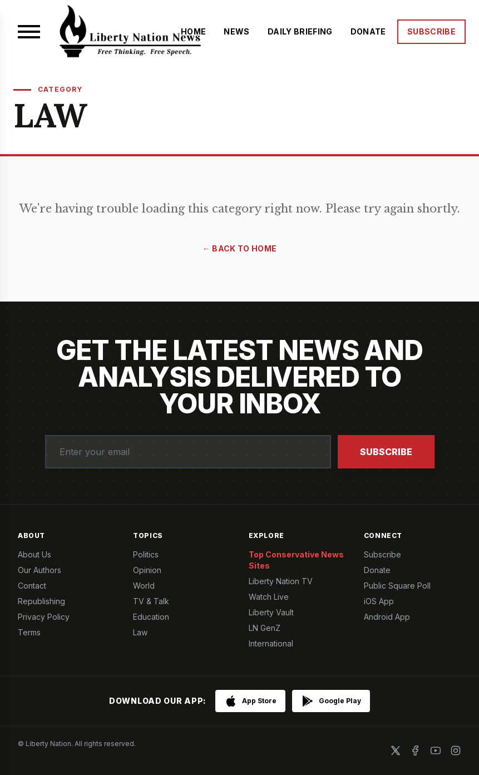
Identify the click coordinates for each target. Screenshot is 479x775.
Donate (377, 570)
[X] (395, 750)
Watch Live (269, 596)
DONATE (368, 31)
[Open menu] (29, 31)
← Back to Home (240, 248)
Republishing (41, 601)
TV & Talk (151, 601)
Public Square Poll (397, 585)
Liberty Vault (271, 612)
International (271, 643)
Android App (387, 616)
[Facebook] (415, 750)
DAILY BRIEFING (300, 31)
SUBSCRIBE (431, 31)
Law (140, 632)
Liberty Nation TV (281, 581)
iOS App (379, 601)
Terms (29, 632)
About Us (34, 554)
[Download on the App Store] (250, 701)
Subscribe (386, 451)
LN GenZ (264, 628)
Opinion (147, 570)
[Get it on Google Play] (331, 701)
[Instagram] (455, 750)
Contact (32, 585)
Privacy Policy (44, 616)
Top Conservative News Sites (296, 560)
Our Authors (39, 570)
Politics (146, 554)
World (144, 585)
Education (151, 616)
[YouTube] (435, 750)
